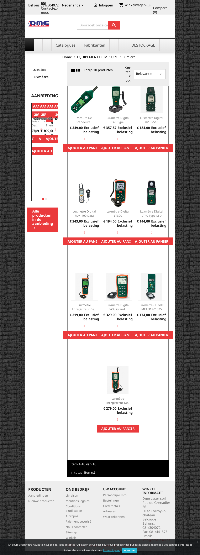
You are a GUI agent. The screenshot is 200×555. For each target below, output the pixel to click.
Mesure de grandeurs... (84, 120)
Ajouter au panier (48, 151)
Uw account (114, 489)
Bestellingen (112, 500)
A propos (72, 516)
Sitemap (71, 532)
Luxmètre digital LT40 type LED (151, 213)
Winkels (71, 538)
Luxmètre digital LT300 (118, 213)
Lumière (39, 70)
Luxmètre (40, 77)
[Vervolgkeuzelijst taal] (73, 5)
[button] (43, 199)
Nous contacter (76, 527)
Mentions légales (78, 501)
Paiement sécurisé (78, 521)
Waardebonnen (114, 517)
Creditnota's (111, 506)
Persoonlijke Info (114, 495)
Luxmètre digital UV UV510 (151, 120)
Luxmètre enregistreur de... (84, 307)
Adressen (109, 511)
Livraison (72, 495)
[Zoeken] (98, 25)
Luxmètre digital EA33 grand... (118, 307)
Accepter (129, 550)
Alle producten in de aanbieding (42, 220)
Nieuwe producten (41, 501)
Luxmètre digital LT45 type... (118, 120)
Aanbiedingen (38, 495)
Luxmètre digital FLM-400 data (84, 213)
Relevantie (149, 74)
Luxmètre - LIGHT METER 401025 (152, 307)
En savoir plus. (111, 550)
